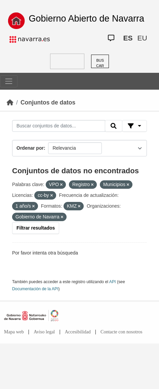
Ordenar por (30, 148)
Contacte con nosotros (121, 331)
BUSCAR (100, 63)
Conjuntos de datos (48, 102)
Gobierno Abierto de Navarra (86, 18)
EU (142, 38)
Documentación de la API (35, 289)
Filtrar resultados (35, 228)
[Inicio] (10, 102)
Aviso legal (44, 331)
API (112, 281)
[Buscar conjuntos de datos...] (58, 126)
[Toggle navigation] (8, 81)
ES (127, 38)
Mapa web (14, 331)
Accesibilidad (78, 331)
